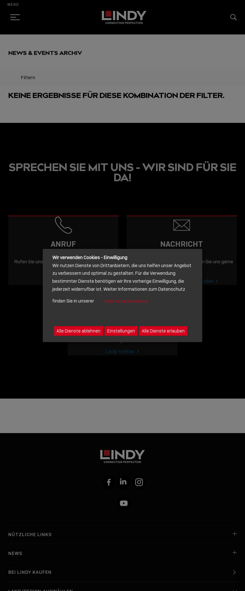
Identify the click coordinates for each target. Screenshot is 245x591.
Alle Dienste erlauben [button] (163, 331)
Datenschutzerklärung (125, 301)
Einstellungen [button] (121, 331)
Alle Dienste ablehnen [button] (78, 331)
